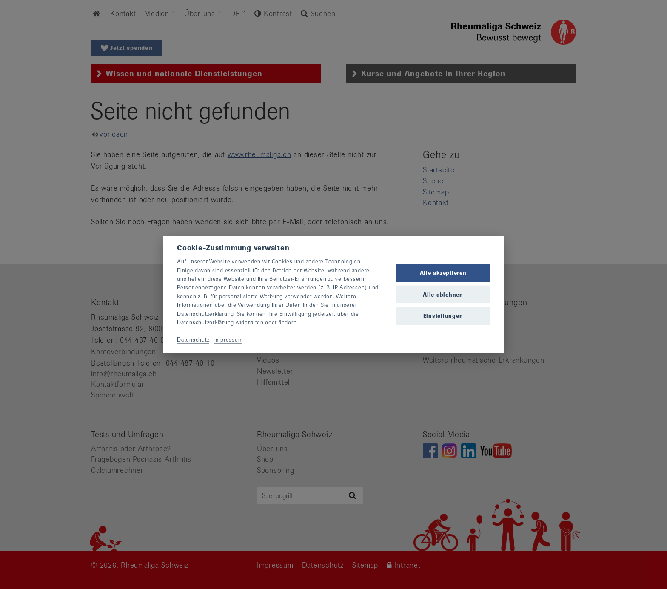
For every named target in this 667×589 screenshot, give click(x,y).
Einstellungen (443, 315)
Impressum (228, 339)
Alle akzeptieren (443, 273)
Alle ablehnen (443, 294)
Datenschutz (193, 339)
